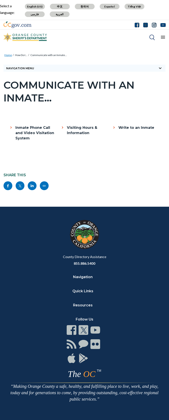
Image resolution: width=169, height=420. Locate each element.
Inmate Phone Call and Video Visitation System (34, 133)
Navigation (83, 277)
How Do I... (21, 55)
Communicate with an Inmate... (48, 55)
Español (109, 6)
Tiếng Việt (134, 6)
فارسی (35, 14)
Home (8, 55)
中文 (59, 6)
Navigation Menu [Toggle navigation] (84, 68)
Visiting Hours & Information (82, 130)
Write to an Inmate (136, 128)
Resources (83, 305)
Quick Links (82, 291)
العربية (60, 14)
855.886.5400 (84, 263)
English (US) (35, 6)
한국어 (85, 6)
